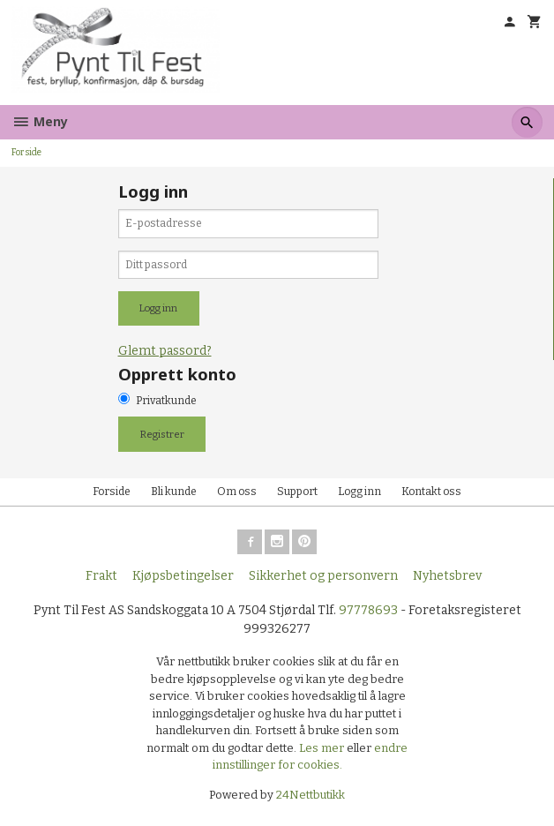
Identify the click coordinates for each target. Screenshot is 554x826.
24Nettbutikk (310, 794)
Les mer (323, 748)
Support (297, 491)
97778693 (368, 610)
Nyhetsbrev (447, 575)
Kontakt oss (431, 491)
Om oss (237, 491)
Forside (26, 152)
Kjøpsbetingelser (183, 575)
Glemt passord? (165, 350)
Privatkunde (166, 400)
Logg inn (359, 491)
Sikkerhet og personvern (323, 575)
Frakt (101, 575)
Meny (39, 121)
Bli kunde (174, 491)
